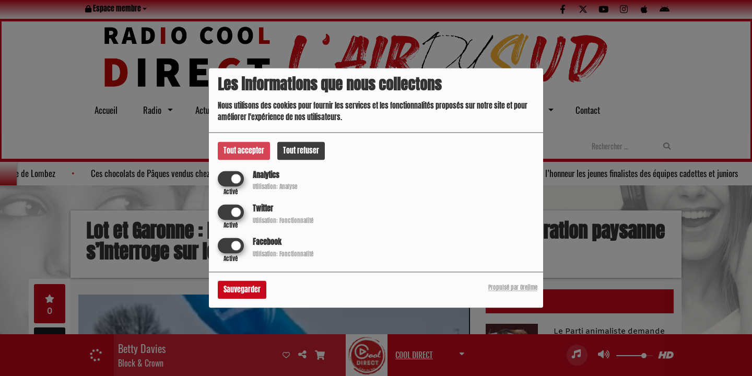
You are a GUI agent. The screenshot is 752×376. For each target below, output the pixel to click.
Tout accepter (244, 150)
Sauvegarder (242, 290)
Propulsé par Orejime (512, 288)
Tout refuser (301, 150)
